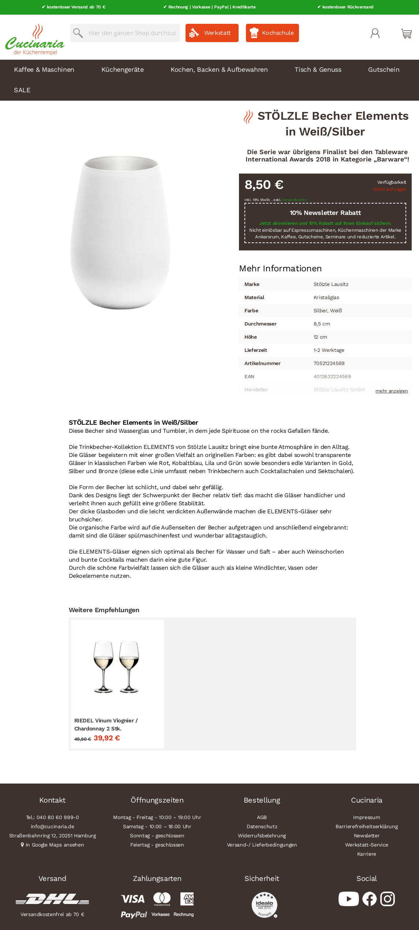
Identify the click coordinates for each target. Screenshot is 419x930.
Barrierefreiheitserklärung (366, 825)
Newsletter (367, 834)
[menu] (209, 79)
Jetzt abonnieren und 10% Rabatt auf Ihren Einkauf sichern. (325, 222)
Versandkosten (294, 199)
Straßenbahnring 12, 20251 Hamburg (52, 834)
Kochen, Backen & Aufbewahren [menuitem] (219, 68)
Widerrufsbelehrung (262, 834)
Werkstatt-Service (366, 844)
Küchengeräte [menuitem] (122, 68)
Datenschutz (262, 825)
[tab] (280, 267)
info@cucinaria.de (52, 825)
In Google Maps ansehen (55, 844)
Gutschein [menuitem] (383, 68)
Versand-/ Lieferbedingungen (262, 844)
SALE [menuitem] (22, 89)
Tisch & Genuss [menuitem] (318, 68)
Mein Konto (375, 32)
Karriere (366, 853)
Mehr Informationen (280, 266)
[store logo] (33, 36)
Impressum (366, 816)
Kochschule (278, 31)
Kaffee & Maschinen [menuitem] (44, 68)
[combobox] (125, 32)
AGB (262, 816)
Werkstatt (217, 31)
